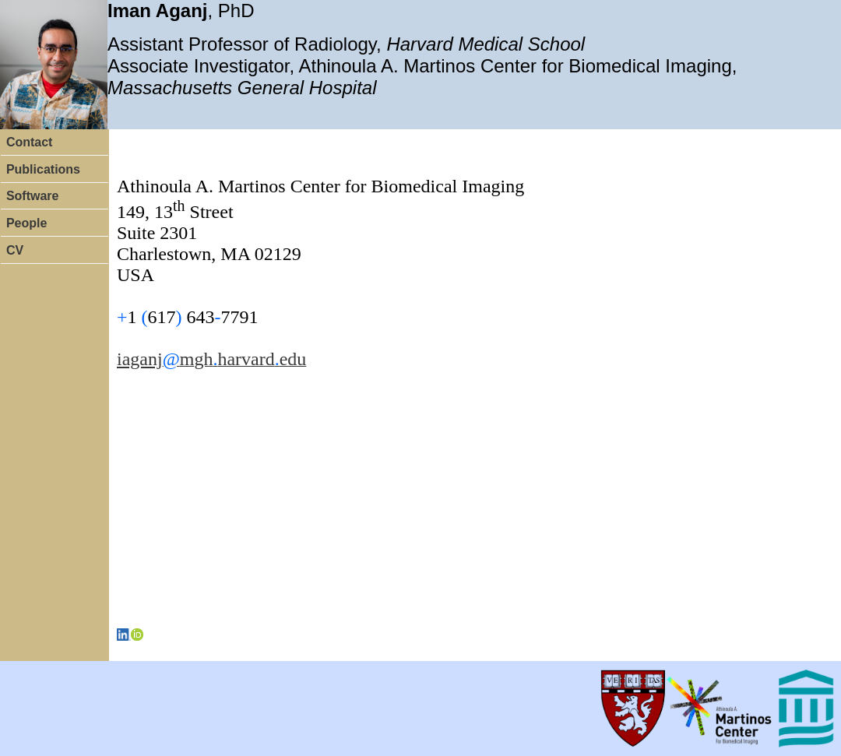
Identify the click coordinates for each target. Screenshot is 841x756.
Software (32, 195)
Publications (43, 169)
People (26, 223)
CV (14, 250)
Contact (29, 142)
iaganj (140, 359)
